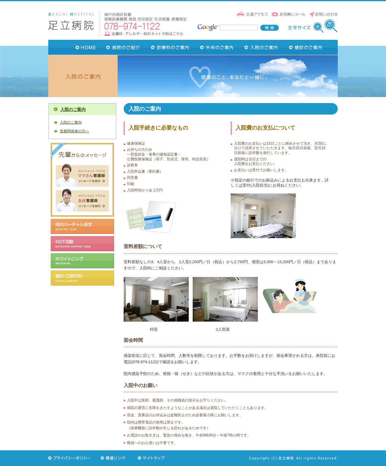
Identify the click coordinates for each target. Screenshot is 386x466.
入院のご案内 (73, 109)
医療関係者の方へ (74, 131)
